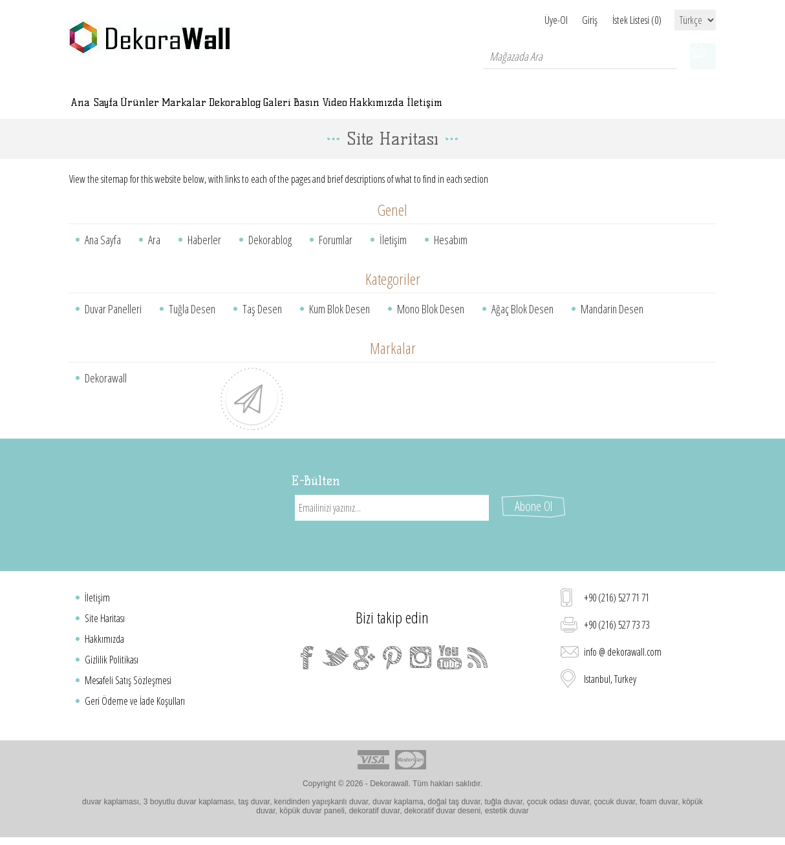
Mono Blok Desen (430, 321)
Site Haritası (105, 619)
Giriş (575, 20)
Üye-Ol (527, 20)
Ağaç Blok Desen (522, 321)
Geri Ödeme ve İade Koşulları (135, 702)
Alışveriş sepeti (703, 56)
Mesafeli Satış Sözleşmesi (128, 681)
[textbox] (580, 56)
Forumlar (335, 252)
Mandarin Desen (612, 321)
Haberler (204, 252)
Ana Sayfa (103, 252)
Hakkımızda (104, 640)
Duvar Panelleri (113, 321)
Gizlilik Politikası (111, 661)
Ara (154, 252)
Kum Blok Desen (339, 321)
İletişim (393, 252)
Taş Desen (262, 321)
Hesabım (451, 252)
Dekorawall (106, 391)
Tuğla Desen (192, 321)
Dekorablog (270, 252)
